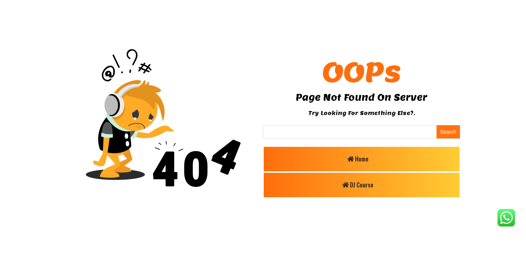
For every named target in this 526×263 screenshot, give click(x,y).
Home (362, 159)
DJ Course (361, 184)
